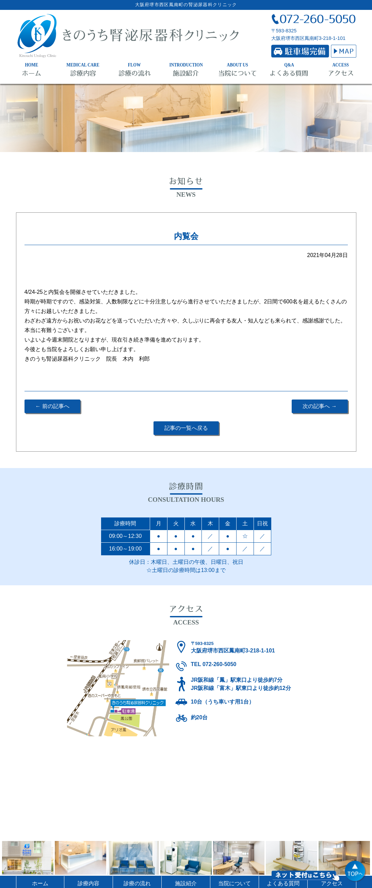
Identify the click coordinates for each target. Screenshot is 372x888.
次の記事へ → (320, 406)
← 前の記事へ (52, 406)
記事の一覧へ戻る (186, 428)
